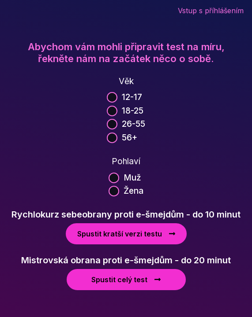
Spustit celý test (126, 279)
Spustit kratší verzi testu (126, 233)
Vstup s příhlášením (211, 10)
